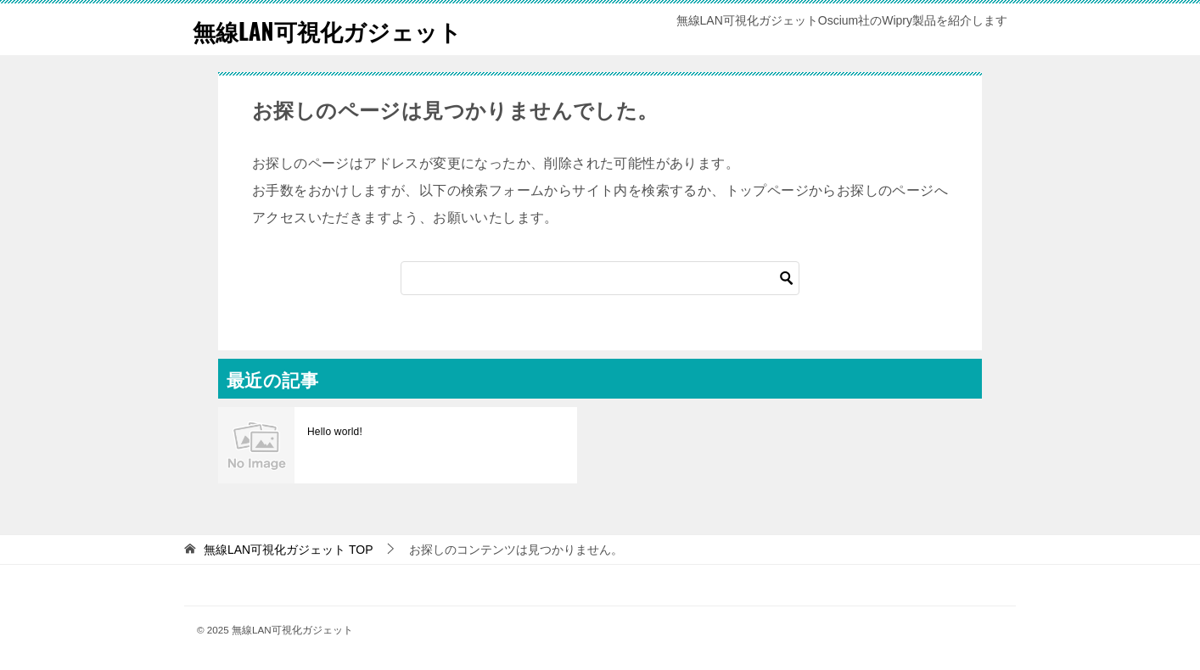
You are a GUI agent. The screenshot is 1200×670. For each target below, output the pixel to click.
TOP (288, 549)
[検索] (600, 278)
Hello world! (334, 432)
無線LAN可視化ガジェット (342, 29)
